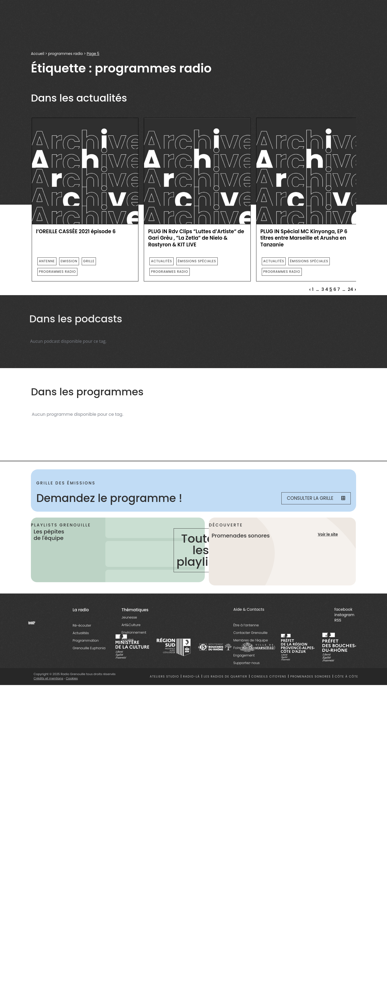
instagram (344, 614)
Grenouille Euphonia (89, 648)
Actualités (81, 633)
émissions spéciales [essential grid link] (197, 261)
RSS (337, 620)
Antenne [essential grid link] (47, 261)
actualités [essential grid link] (161, 261)
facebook (343, 609)
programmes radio (65, 53)
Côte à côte (346, 677)
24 (350, 289)
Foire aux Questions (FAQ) (254, 647)
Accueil (37, 53)
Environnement (133, 632)
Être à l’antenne (246, 625)
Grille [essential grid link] (89, 261)
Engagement (244, 655)
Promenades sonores (310, 677)
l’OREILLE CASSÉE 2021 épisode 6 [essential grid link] (76, 231)
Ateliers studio (164, 677)
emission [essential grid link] (69, 261)
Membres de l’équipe (250, 640)
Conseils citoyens (268, 677)
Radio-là (191, 677)
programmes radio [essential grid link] (57, 271)
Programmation (86, 640)
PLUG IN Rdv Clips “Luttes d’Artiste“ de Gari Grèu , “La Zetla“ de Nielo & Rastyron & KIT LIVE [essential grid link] (196, 238)
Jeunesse (129, 617)
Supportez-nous (246, 663)
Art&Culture (130, 625)
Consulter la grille (316, 498)
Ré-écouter (82, 625)
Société (127, 640)
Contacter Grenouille (250, 632)
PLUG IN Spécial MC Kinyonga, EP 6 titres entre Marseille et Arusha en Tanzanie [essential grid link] (303, 238)
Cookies (72, 678)
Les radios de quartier (225, 677)
